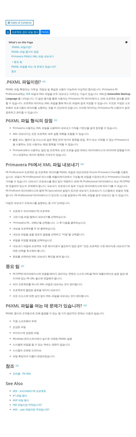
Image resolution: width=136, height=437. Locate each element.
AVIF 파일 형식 (21, 400)
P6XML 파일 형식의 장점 (25, 51)
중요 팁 (18, 61)
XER (28, 94)
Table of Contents (20, 22)
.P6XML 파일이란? (21, 47)
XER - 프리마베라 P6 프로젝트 (29, 391)
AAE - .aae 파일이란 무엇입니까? (31, 409)
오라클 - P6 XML (22, 373)
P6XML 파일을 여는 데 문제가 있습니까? (33, 66)
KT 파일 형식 (20, 395)
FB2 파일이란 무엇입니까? (27, 404)
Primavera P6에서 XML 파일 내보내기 (32, 56)
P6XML (45, 32)
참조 (13, 71)
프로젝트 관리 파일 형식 (25, 32)
